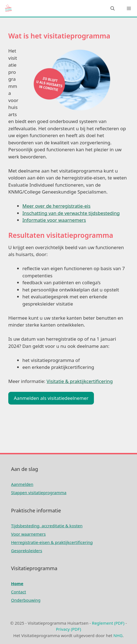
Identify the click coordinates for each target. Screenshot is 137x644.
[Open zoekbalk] (112, 8)
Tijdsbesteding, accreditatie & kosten (47, 525)
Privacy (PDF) (68, 629)
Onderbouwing (26, 600)
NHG (117, 635)
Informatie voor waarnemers (54, 220)
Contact (18, 592)
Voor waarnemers (28, 534)
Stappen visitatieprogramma (38, 492)
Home (17, 583)
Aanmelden (22, 484)
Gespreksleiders (26, 550)
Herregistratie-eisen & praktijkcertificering (52, 542)
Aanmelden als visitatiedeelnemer (51, 398)
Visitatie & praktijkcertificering (80, 381)
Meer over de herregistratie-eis (56, 206)
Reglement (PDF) (108, 623)
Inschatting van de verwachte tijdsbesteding (71, 213)
